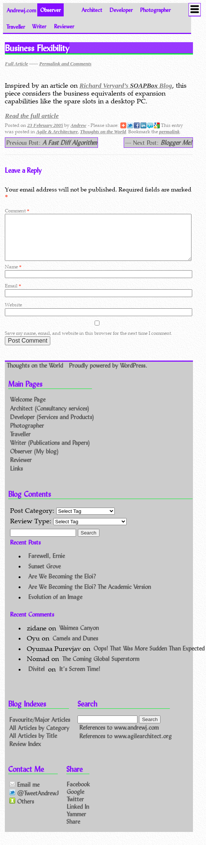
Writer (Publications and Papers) (50, 451)
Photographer (155, 9)
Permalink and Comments (65, 63)
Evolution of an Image (55, 606)
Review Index (25, 753)
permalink (169, 131)
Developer (121, 9)
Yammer (76, 822)
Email (13, 294)
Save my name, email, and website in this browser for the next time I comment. (88, 342)
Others (21, 810)
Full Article (16, 63)
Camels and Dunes (75, 647)
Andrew (78, 125)
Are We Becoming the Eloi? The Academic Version (89, 595)
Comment (17, 211)
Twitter (75, 808)
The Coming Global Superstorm (100, 667)
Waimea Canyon (79, 637)
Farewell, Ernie (46, 565)
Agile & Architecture (56, 131)
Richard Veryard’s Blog (125, 85)
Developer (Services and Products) (52, 426)
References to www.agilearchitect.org (125, 745)
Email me (24, 794)
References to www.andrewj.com (119, 736)
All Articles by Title (33, 744)
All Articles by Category (39, 736)
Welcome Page (27, 408)
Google (75, 800)
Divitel (36, 678)
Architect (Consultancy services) (49, 417)
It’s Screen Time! (79, 678)
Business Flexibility (37, 47)
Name (13, 275)
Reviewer (64, 26)
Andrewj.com (21, 9)
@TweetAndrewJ (34, 802)
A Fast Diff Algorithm (69, 142)
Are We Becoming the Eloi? (62, 585)
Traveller (15, 26)
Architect (92, 9)
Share (73, 830)
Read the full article (31, 115)
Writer (39, 26)
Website (13, 314)
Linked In (78, 815)
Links (16, 477)
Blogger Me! (176, 142)
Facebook (78, 793)
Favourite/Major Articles (39, 728)
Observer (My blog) (34, 460)
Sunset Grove (44, 575)
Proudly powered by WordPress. (108, 374)
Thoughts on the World (103, 131)
